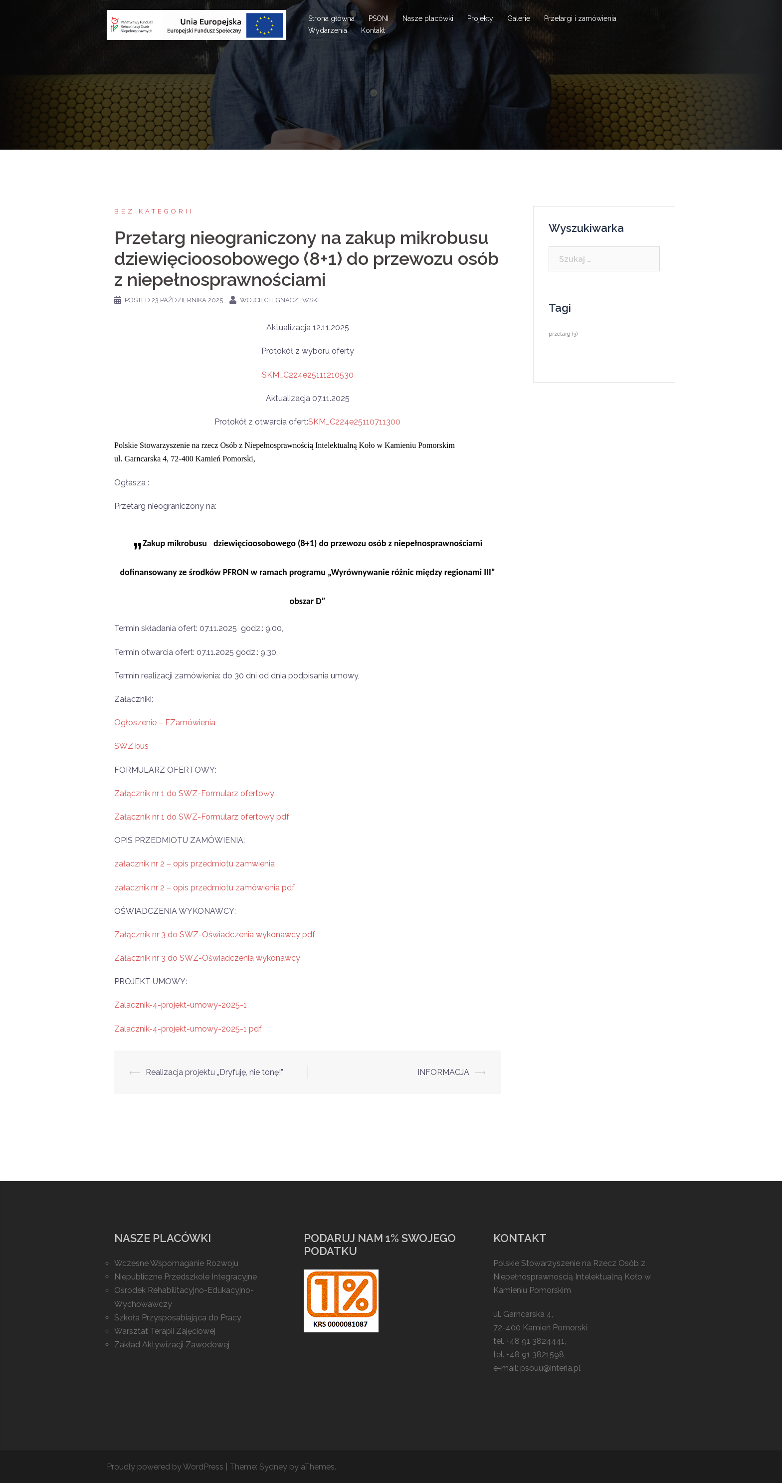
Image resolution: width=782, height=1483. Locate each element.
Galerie (518, 18)
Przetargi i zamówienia (580, 18)
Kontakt (373, 30)
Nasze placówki (427, 18)
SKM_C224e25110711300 (354, 421)
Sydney (273, 1467)
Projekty (480, 18)
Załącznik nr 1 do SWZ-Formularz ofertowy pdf (201, 817)
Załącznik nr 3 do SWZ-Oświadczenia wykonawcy (207, 958)
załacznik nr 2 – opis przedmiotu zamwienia (194, 863)
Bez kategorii (154, 211)
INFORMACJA (443, 1072)
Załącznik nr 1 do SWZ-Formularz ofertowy (194, 793)
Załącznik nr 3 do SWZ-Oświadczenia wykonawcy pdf (214, 934)
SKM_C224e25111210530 (308, 375)
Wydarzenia (327, 30)
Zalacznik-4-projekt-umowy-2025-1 (180, 1005)
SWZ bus (131, 746)
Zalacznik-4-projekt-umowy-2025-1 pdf (188, 1029)
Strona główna (331, 18)
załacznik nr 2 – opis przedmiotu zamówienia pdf (204, 887)
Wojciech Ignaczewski (279, 300)
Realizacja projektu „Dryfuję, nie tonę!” (214, 1072)
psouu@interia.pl (550, 1368)
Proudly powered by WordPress (165, 1467)
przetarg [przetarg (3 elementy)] (563, 334)
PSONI (379, 18)
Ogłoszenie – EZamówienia (164, 722)
